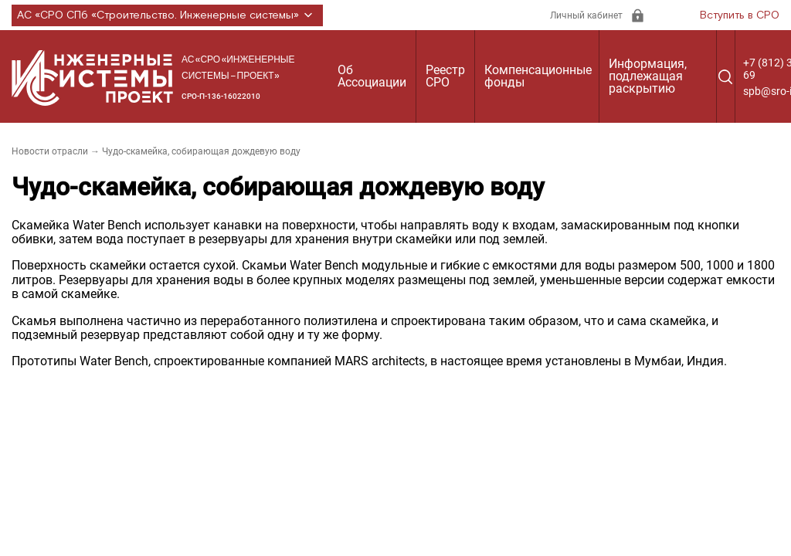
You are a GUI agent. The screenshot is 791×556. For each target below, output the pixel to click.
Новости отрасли (50, 151)
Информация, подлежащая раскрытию (648, 76)
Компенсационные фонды (538, 76)
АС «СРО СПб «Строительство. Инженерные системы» (167, 15)
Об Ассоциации (372, 76)
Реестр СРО (445, 76)
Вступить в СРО (739, 15)
